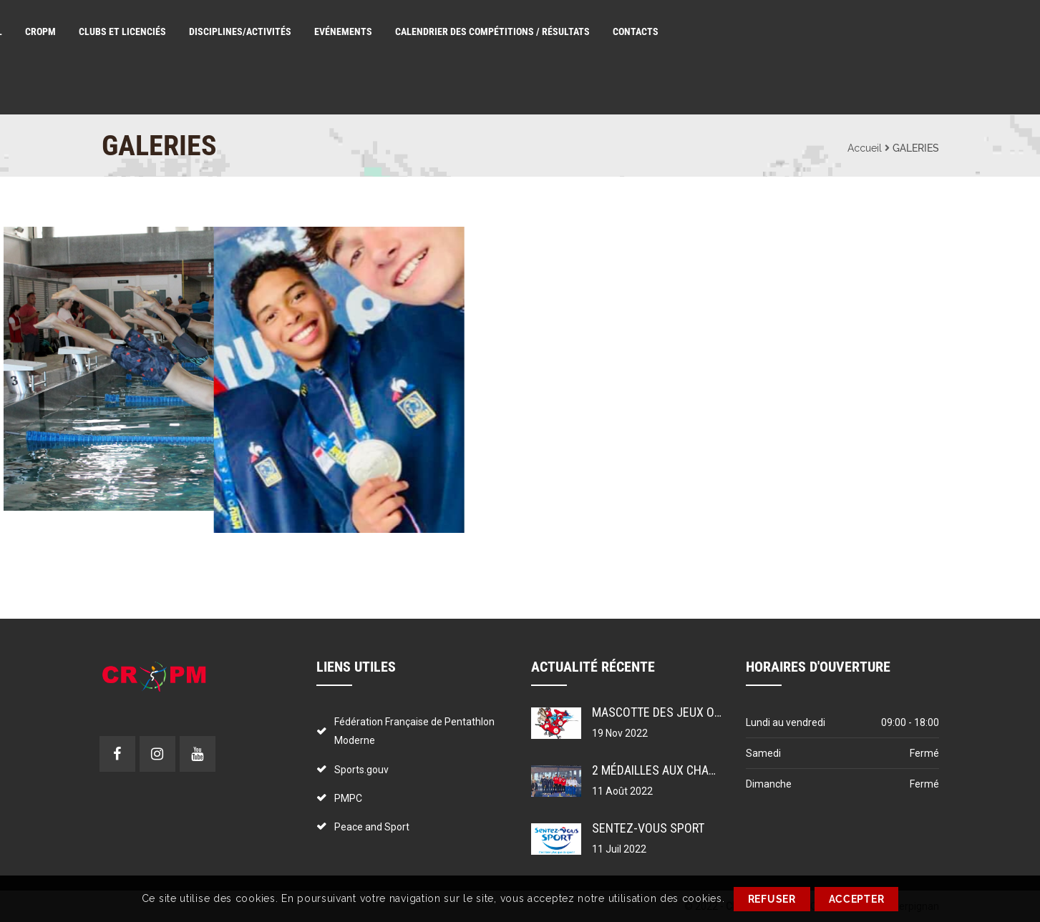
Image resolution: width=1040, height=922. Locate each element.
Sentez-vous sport (648, 827)
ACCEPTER (857, 899)
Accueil (864, 148)
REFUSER (772, 899)
